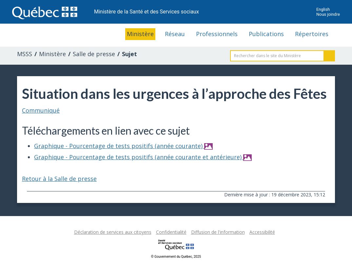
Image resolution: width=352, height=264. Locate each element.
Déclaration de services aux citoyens (112, 232)
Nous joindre (328, 14)
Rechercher (329, 55)
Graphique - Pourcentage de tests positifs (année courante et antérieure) (143, 157)
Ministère (140, 34)
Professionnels (217, 34)
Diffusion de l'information (218, 232)
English (323, 9)
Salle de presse (94, 54)
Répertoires (311, 34)
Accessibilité (262, 232)
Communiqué (41, 110)
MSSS (24, 54)
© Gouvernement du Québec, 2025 (176, 256)
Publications (266, 34)
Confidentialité (171, 232)
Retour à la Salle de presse (59, 179)
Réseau (175, 34)
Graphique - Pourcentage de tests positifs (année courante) (123, 146)
